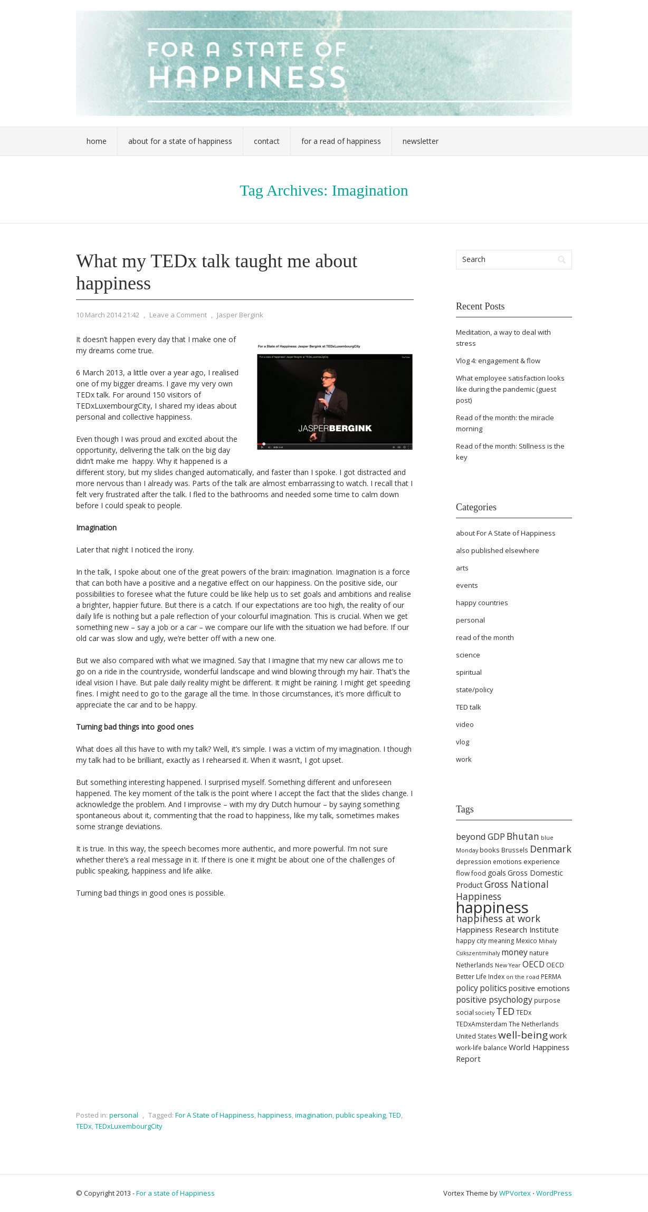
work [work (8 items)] (558, 1035)
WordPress (554, 1193)
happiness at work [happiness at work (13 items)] (498, 918)
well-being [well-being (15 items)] (523, 1035)
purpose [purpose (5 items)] (547, 1000)
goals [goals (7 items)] (497, 873)
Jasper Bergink (240, 314)
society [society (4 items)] (484, 1012)
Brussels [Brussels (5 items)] (514, 850)
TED (395, 1115)
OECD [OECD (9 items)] (533, 964)
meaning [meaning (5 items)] (501, 940)
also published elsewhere (497, 550)
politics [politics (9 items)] (493, 988)
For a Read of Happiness (341, 141)
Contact (267, 141)
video (465, 724)
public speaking (361, 1115)
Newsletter (421, 141)
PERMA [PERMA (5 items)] (551, 976)
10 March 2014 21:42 (107, 314)
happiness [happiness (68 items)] (492, 907)
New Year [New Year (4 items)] (508, 965)
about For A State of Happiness (506, 533)
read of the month (485, 637)
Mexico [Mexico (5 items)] (526, 940)
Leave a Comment (178, 314)
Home (97, 141)
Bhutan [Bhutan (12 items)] (523, 836)
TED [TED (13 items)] (505, 1011)
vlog (462, 741)
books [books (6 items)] (490, 850)
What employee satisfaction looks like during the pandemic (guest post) (510, 389)
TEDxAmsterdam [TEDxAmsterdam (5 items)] (481, 1024)
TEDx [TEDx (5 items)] (523, 1012)
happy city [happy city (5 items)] (471, 940)
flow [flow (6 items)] (463, 873)
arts (462, 568)
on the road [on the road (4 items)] (522, 977)
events (467, 585)
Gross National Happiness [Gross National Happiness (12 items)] (502, 890)
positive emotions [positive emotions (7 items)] (539, 988)
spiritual (469, 672)
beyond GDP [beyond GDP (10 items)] (480, 836)
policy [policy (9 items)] (467, 988)
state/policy (474, 689)
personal (123, 1115)
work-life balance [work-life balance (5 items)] (481, 1047)
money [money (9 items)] (514, 952)
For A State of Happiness (214, 1115)
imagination (313, 1115)
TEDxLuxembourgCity (129, 1126)
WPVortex (515, 1193)
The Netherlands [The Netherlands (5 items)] (534, 1024)
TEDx (84, 1126)
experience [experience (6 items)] (541, 861)
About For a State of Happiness (180, 141)
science (468, 655)
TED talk (468, 707)
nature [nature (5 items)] (539, 952)
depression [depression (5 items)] (473, 861)
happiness (275, 1115)
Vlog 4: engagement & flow (498, 360)
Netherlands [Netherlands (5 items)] (474, 965)
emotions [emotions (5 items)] (507, 861)
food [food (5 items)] (478, 873)
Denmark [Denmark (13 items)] (550, 848)
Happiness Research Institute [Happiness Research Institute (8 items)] (507, 929)
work (464, 759)
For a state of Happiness (175, 1193)
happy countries (482, 602)
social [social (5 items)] (465, 1012)
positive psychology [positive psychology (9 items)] (494, 999)
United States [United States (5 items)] (476, 1036)
